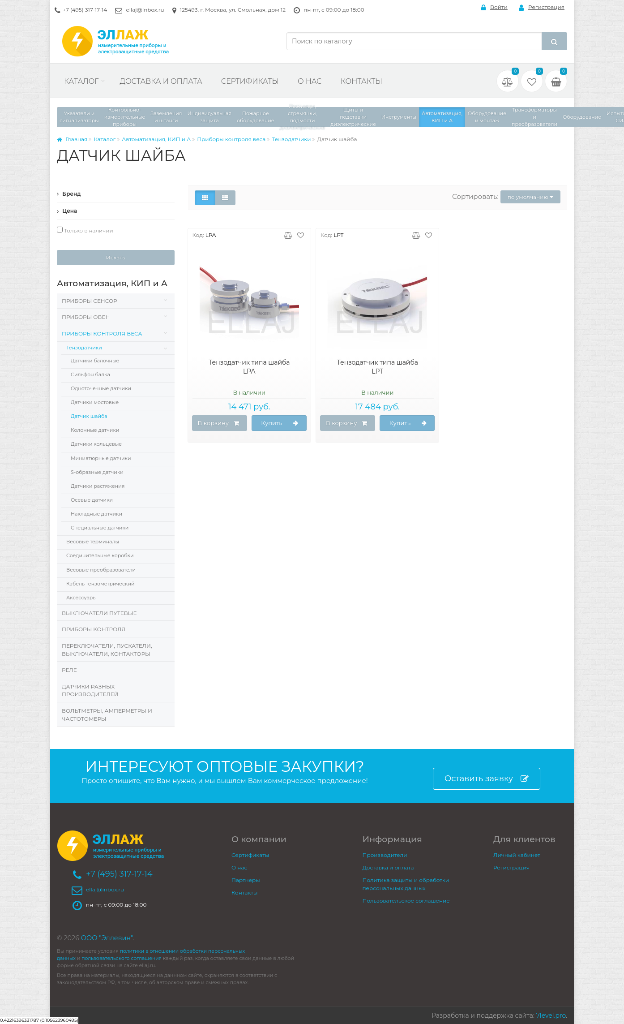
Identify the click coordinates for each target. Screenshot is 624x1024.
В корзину (218, 423)
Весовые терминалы (92, 541)
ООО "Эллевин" (107, 938)
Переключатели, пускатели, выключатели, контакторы (107, 649)
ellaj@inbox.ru (145, 9)
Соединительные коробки (99, 555)
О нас (310, 81)
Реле (69, 670)
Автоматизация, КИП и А (156, 139)
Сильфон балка (90, 374)
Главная (72, 139)
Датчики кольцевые (96, 444)
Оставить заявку (486, 778)
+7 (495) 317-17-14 (85, 9)
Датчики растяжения (97, 486)
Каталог (81, 81)
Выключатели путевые (99, 613)
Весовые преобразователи (101, 570)
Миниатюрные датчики (101, 458)
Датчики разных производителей (90, 690)
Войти (494, 7)
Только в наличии (85, 230)
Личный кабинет (516, 855)
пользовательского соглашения (121, 958)
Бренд (69, 193)
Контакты (361, 81)
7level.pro (551, 1015)
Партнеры (245, 880)
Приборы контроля (93, 629)
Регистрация (541, 7)
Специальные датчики (99, 528)
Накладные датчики (96, 514)
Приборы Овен (86, 317)
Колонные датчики (95, 430)
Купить (280, 423)
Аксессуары (81, 597)
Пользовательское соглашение (406, 900)
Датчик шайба (89, 416)
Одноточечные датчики (101, 388)
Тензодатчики (291, 139)
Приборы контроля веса (231, 139)
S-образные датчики (97, 472)
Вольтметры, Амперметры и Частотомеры (107, 714)
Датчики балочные (95, 360)
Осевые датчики (92, 500)
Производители (385, 855)
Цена (67, 210)
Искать (115, 257)
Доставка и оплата (161, 81)
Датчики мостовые (95, 402)
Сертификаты (250, 81)
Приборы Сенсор (89, 300)
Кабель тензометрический (100, 584)
